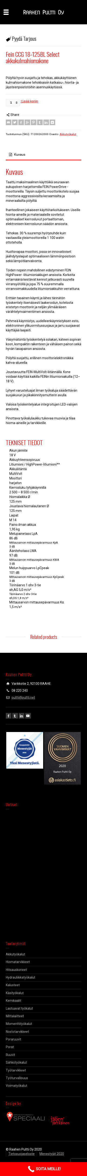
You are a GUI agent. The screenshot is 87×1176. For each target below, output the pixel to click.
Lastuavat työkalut (19, 1008)
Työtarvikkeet (16, 1070)
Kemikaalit (13, 1000)
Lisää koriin (30, 101)
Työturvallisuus (17, 1078)
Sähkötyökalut (16, 1062)
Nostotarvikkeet (17, 1031)
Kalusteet (13, 985)
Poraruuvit (13, 1039)
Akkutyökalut (68, 134)
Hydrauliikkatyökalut (20, 977)
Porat (10, 1047)
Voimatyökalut (16, 1085)
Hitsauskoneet (16, 970)
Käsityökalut (15, 993)
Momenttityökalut (19, 1024)
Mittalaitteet (15, 1016)
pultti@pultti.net (23, 697)
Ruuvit (10, 1055)
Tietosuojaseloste (21, 1154)
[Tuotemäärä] (13, 102)
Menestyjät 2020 (51, 1154)
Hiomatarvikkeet (18, 962)
